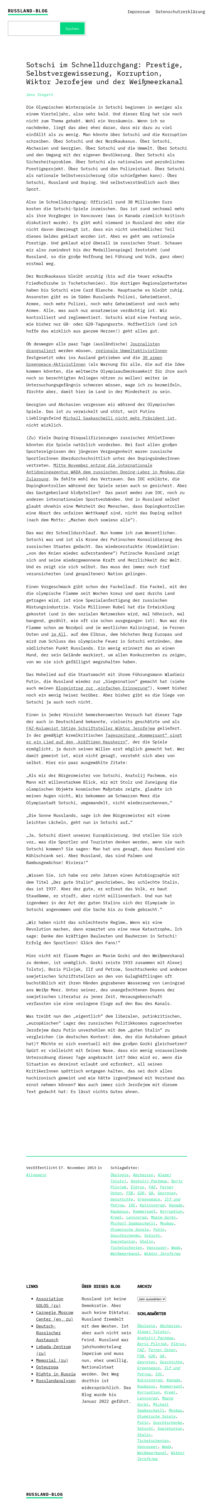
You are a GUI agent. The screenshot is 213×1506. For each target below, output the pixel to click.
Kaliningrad (152, 1205)
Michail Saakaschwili (133, 1223)
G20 (141, 1192)
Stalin (146, 1241)
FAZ (152, 1186)
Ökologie (120, 1174)
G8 (151, 1192)
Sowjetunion (123, 1241)
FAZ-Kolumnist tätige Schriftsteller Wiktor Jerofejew (90, 728)
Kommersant (144, 1211)
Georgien (167, 1192)
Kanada (176, 1205)
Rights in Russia (56, 1374)
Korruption (171, 1211)
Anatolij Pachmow (149, 1180)
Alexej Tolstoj (153, 1331)
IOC (131, 1205)
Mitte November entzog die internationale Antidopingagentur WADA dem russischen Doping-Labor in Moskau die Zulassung (105, 472)
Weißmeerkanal (125, 1253)
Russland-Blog (28, 11)
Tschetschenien (126, 1247)
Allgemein (36, 1174)
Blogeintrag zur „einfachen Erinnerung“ (103, 688)
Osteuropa (47, 1367)
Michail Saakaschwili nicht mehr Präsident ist (119, 418)
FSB (129, 1192)
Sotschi (152, 1235)
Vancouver (156, 1247)
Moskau (167, 1223)
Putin (159, 1229)
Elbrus (137, 1186)
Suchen (72, 28)
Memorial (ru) (52, 1360)
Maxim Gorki (163, 1217)
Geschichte (122, 1199)
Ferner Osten (162, 1349)
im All (58, 634)
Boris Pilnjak (152, 1343)
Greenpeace (149, 1199)
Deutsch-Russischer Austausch (48, 1332)
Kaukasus (120, 1211)
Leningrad (136, 1217)
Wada (176, 1247)
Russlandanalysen (56, 1380)
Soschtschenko (125, 1235)
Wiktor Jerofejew (162, 1253)
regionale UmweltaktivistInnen (131, 350)
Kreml (116, 1217)
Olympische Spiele (130, 1229)
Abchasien (143, 1174)
